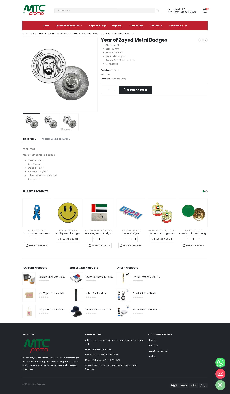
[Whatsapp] (220, 363)
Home (46, 25)
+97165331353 (112, 354)
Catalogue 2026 (178, 25)
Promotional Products (68, 25)
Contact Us (156, 25)
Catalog (151, 356)
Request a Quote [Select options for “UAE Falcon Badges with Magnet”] (163, 239)
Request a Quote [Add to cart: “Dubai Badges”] (132, 245)
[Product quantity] (109, 90)
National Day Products (95, 230)
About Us (152, 340)
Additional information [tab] (56, 139)
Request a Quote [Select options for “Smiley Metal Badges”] (69, 239)
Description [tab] (29, 139)
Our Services (137, 25)
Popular (116, 25)
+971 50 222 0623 (112, 359)
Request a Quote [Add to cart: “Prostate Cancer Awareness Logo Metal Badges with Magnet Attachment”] (38, 245)
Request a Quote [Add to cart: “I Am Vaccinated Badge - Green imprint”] (195, 245)
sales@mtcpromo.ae (101, 349)
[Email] (220, 374)
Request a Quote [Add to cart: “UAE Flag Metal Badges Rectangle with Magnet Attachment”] (101, 245)
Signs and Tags (97, 25)
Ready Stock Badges (119, 78)
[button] (203, 191)
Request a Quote (137, 90)
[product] (37, 213)
